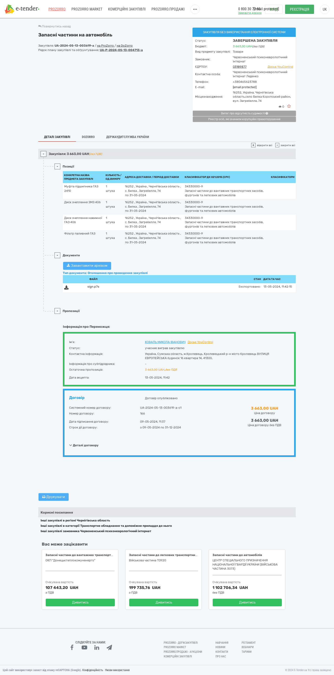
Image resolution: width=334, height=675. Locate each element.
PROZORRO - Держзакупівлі (181, 642)
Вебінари (248, 647)
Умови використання (117, 670)
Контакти (221, 651)
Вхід (274, 9)
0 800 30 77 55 (249, 9)
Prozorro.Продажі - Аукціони (183, 651)
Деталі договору (84, 445)
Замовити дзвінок (250, 13)
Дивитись (80, 602)
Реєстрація (299, 9)
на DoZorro (125, 45)
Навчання (221, 642)
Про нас (220, 656)
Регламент (249, 642)
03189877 (240, 66)
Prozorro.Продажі (168, 9)
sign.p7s (93, 286)
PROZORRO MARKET (86, 9)
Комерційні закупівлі (127, 9)
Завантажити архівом (87, 266)
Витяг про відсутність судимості (244, 113)
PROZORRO (57, 9)
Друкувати (53, 497)
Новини (220, 647)
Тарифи (246, 651)
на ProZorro (106, 45)
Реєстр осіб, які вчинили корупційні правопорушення (244, 119)
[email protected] (245, 87)
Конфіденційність (92, 670)
